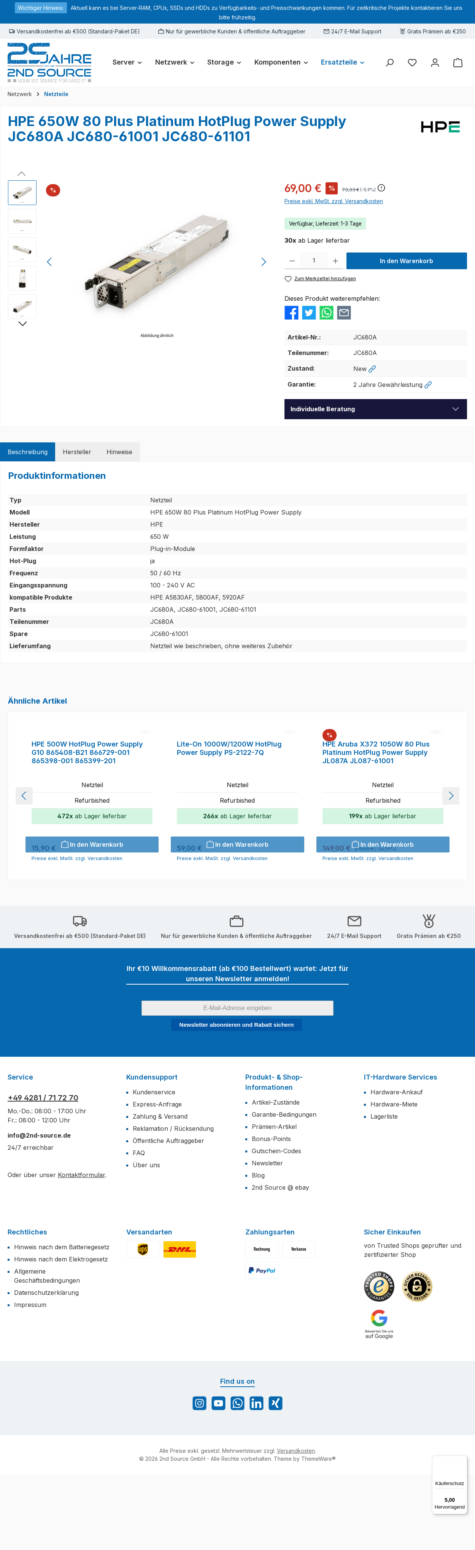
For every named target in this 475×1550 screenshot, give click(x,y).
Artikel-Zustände (276, 1178)
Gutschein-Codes (276, 1227)
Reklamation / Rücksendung (173, 1204)
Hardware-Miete (394, 1180)
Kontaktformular (81, 1251)
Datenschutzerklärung (46, 1368)
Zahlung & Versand (160, 1192)
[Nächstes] (263, 261)
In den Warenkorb (406, 261)
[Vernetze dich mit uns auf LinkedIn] (256, 1479)
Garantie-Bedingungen (284, 1190)
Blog (258, 1251)
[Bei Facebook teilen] (291, 312)
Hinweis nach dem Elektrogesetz (61, 1335)
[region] (138, 262)
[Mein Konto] (435, 62)
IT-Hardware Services (400, 1153)
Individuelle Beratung (323, 409)
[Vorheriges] (50, 261)
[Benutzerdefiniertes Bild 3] (379, 1400)
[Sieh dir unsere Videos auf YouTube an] (218, 1479)
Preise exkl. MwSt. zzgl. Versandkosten (333, 201)
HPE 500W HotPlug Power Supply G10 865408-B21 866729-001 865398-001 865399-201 (87, 828)
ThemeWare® (318, 1534)
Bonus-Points (271, 1215)
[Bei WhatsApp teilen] (326, 312)
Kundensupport (152, 1153)
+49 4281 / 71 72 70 (43, 1173)
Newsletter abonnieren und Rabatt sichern (237, 1100)
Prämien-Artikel (274, 1202)
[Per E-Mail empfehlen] (344, 312)
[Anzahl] (314, 261)
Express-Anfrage (157, 1180)
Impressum (30, 1380)
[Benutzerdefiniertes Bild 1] (379, 1362)
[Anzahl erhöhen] (335, 261)
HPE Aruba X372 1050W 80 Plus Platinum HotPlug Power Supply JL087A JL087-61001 (376, 828)
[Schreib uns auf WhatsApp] (237, 1479)
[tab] (27, 451)
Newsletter (267, 1239)
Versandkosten (296, 1526)
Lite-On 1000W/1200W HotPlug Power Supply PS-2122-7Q (229, 824)
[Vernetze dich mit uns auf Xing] (275, 1479)
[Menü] (462, 1460)
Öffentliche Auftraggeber (168, 1216)
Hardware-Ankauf (396, 1168)
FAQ (139, 1229)
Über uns (146, 1241)
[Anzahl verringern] (292, 261)
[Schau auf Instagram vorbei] (199, 1479)
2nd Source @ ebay (280, 1263)
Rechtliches (27, 1308)
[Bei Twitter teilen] (309, 312)
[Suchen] (389, 62)
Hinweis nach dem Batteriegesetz (62, 1323)
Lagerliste (384, 1192)
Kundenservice (154, 1168)
